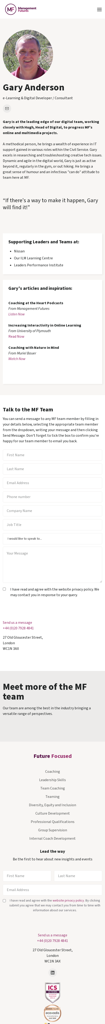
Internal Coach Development (52, 838)
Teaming (52, 796)
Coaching (52, 771)
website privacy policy (68, 900)
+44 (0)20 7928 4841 (18, 628)
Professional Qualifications (53, 821)
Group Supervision (52, 830)
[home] (19, 9)
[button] (99, 9)
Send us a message (17, 622)
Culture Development (52, 813)
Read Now (16, 336)
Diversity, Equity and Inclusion (52, 805)
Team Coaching (52, 788)
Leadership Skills (52, 780)
